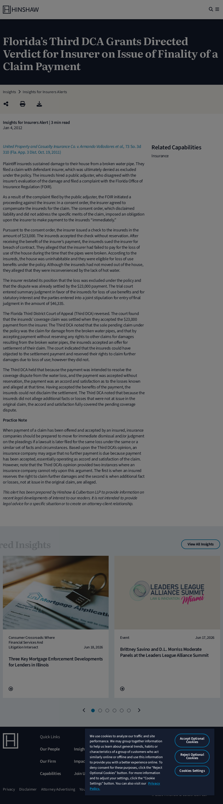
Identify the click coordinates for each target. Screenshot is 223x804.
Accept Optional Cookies (192, 740)
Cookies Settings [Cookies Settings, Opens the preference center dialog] (192, 770)
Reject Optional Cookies (192, 756)
